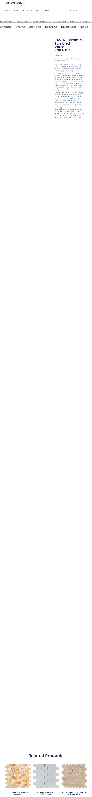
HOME (7, 11)
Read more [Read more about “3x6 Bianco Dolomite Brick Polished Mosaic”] (46, 796)
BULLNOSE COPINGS (68, 27)
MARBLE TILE (20, 27)
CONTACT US (50, 11)
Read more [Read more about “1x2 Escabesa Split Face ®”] (17, 794)
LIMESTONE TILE (35, 27)
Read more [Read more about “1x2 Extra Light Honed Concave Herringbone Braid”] (74, 796)
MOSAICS (85, 22)
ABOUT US (29, 11)
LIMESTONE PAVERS (41, 22)
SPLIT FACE (84, 27)
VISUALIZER (72, 11)
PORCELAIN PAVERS (59, 22)
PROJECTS (61, 11)
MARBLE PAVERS (23, 22)
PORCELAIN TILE (51, 27)
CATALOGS (39, 11)
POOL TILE (74, 22)
